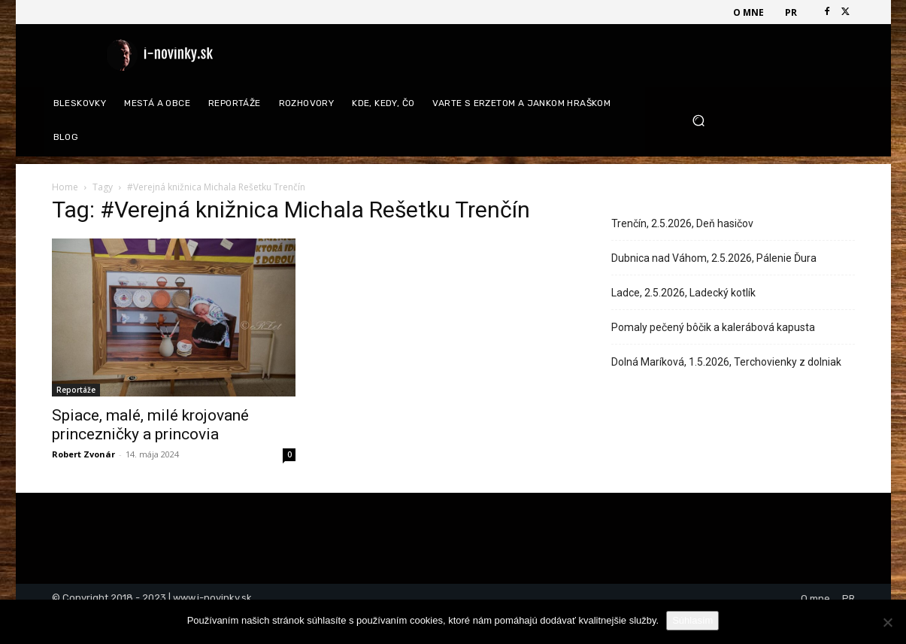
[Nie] (887, 622)
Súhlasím (692, 620)
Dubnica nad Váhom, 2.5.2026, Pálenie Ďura (714, 258)
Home (65, 187)
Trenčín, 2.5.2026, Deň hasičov (682, 223)
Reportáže (75, 389)
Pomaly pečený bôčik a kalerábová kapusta (713, 327)
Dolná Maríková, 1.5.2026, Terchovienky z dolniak (726, 362)
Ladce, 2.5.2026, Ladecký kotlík (683, 293)
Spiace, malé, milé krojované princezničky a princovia (150, 424)
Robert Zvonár (83, 454)
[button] (768, 120)
